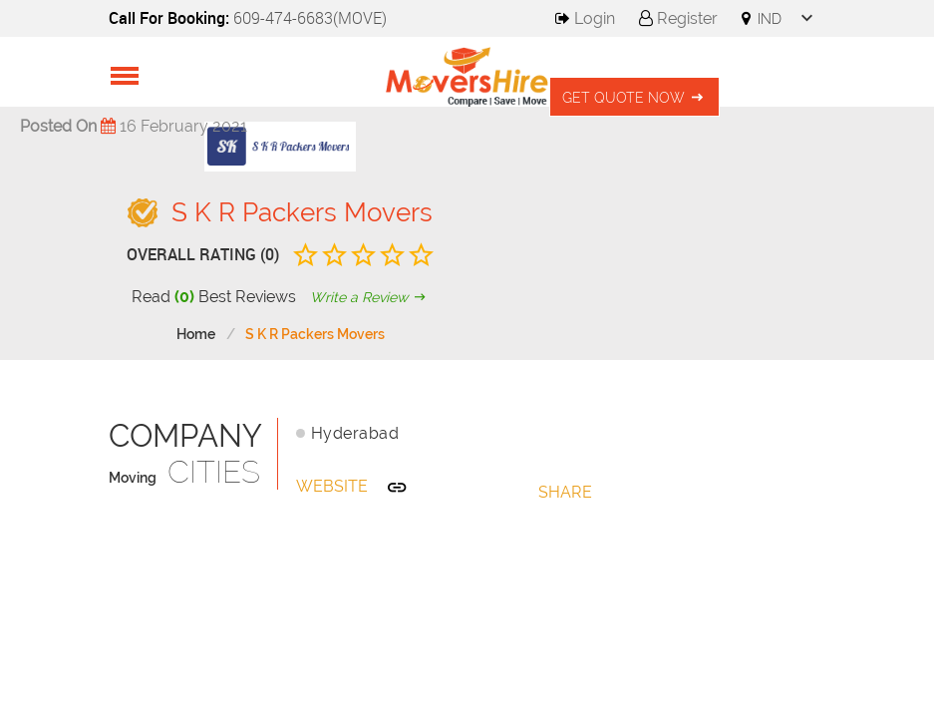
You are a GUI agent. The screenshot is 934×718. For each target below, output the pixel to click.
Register (678, 18)
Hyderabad (355, 433)
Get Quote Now (634, 98)
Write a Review (370, 297)
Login (585, 18)
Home (195, 334)
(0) (184, 296)
